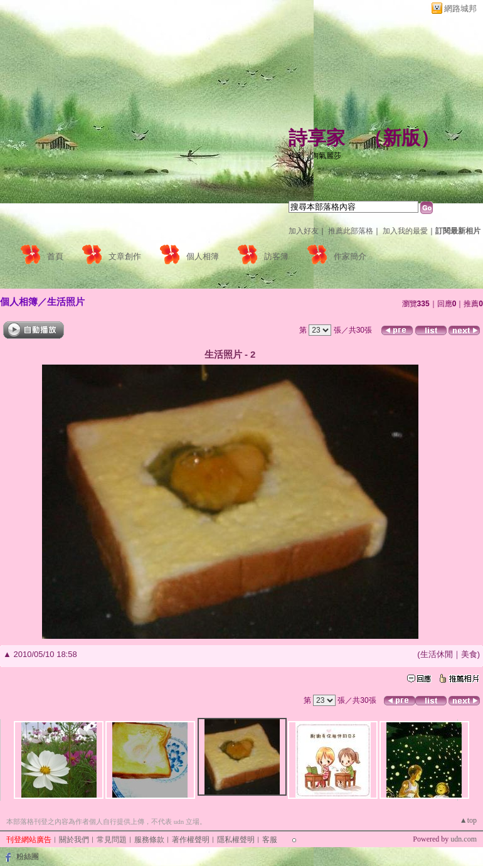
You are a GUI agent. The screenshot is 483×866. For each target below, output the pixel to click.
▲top (468, 820)
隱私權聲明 (236, 839)
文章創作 (125, 256)
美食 (469, 654)
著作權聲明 (191, 839)
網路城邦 (460, 8)
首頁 (55, 256)
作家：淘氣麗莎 (315, 155)
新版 (401, 137)
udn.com (463, 839)
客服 (269, 839)
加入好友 (304, 231)
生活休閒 (436, 654)
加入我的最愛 (405, 231)
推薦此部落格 (350, 231)
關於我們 (74, 839)
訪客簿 (276, 256)
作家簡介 (350, 256)
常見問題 (112, 839)
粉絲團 (27, 856)
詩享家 (317, 137)
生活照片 (66, 301)
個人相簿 (202, 256)
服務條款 (149, 839)
